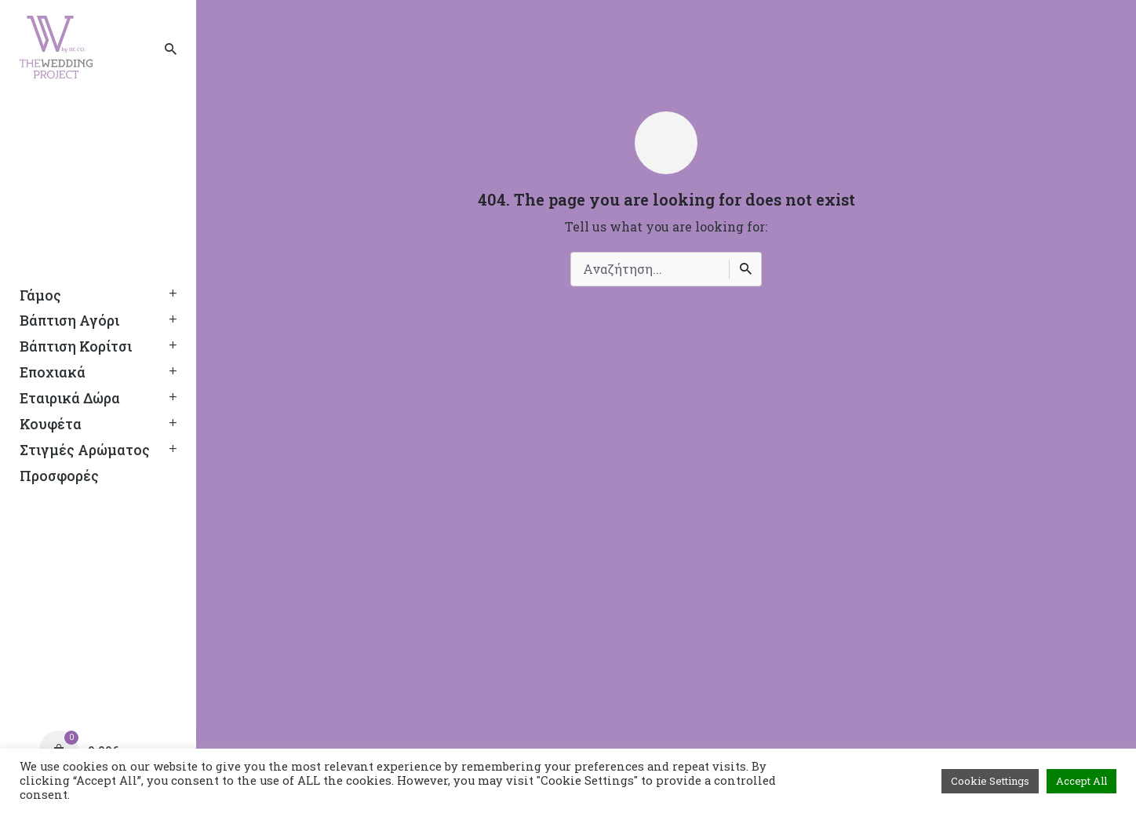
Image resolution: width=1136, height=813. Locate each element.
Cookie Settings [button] (990, 781)
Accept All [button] (1081, 781)
